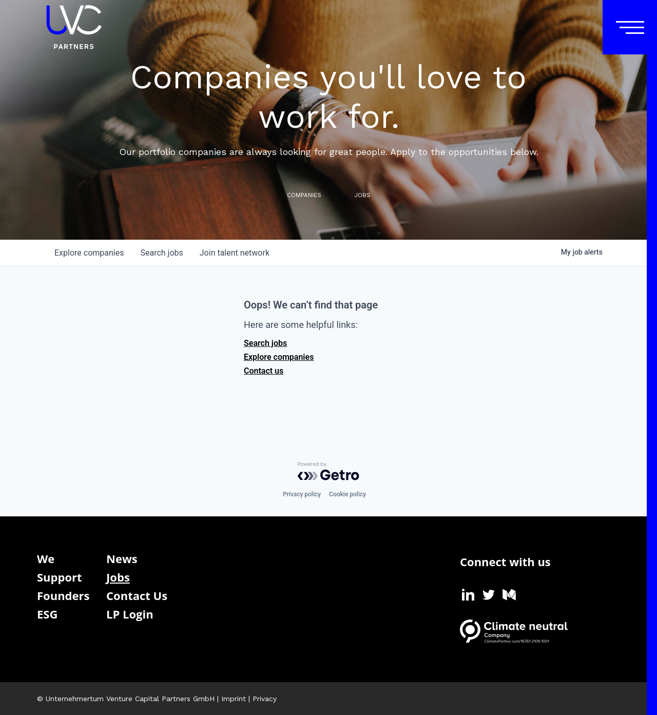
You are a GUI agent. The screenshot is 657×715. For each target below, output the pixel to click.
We (45, 558)
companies (89, 253)
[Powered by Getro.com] (328, 471)
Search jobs (265, 343)
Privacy (265, 698)
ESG (47, 614)
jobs (161, 253)
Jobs (118, 577)
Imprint (233, 698)
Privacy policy (302, 494)
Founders (63, 595)
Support (59, 577)
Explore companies (279, 357)
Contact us (263, 371)
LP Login (129, 614)
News (122, 558)
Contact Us (136, 595)
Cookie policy (347, 494)
